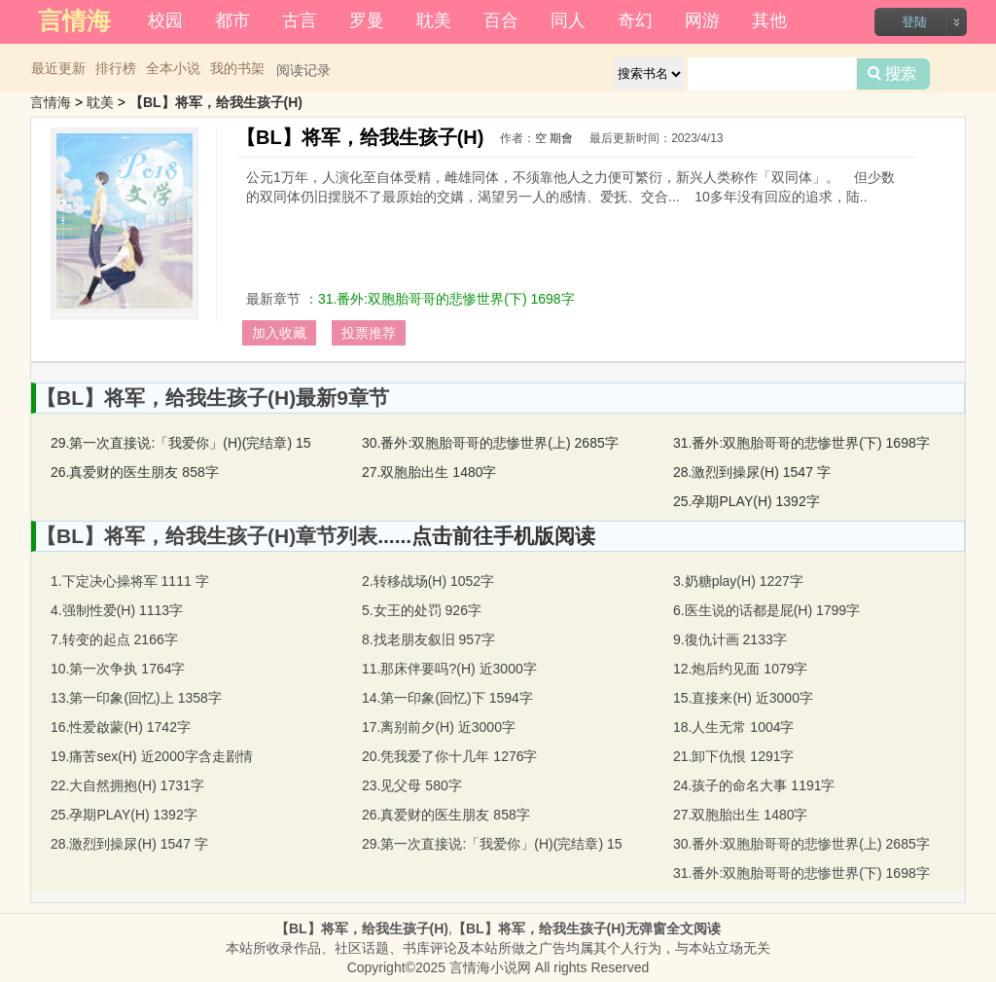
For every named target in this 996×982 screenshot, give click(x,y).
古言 (299, 20)
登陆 (914, 22)
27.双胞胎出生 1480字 (429, 472)
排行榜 (115, 68)
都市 (232, 20)
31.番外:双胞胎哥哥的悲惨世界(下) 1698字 (446, 299)
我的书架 (237, 68)
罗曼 (366, 20)
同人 (568, 20)
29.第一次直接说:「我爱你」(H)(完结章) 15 (181, 443)
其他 (769, 20)
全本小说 (173, 68)
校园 (165, 20)
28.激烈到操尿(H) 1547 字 (752, 472)
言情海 (50, 102)
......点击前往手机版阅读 (486, 536)
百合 (500, 20)
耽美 (433, 20)
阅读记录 (303, 70)
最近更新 (58, 68)
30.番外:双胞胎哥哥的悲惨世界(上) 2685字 (490, 443)
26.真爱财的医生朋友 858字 (135, 472)
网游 (702, 20)
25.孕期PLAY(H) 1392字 (746, 501)
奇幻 (635, 20)
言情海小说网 (490, 967)
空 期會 (554, 138)
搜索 (893, 74)
